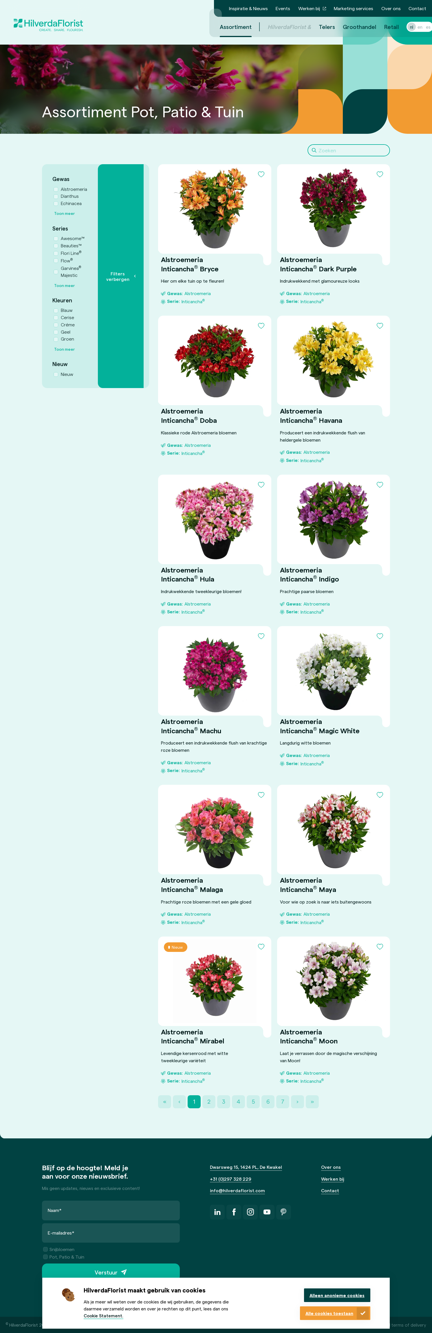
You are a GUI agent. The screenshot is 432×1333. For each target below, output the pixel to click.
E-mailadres (61, 1232)
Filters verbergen (117, 276)
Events (283, 8)
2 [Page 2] (208, 1101)
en (413, 27)
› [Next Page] (297, 1101)
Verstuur (106, 1272)
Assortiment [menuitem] (229, 26)
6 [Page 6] (268, 1101)
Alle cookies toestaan (329, 1313)
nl (404, 27)
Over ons (391, 8)
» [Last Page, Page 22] (312, 1101)
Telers (320, 26)
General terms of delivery (400, 1324)
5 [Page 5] (253, 1101)
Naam (55, 1210)
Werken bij (309, 8)
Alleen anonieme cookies (337, 1295)
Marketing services (353, 8)
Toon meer (64, 213)
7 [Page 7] (282, 1101)
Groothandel (352, 26)
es (421, 27)
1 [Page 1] (194, 1101)
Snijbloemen (58, 1249)
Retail (384, 26)
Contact (417, 8)
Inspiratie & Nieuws (248, 8)
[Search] (348, 150)
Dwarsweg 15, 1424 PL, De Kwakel (246, 1167)
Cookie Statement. (103, 1315)
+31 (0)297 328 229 (230, 1179)
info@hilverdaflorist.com (237, 1190)
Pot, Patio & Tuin (63, 1256)
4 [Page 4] (238, 1101)
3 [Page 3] (223, 1101)
